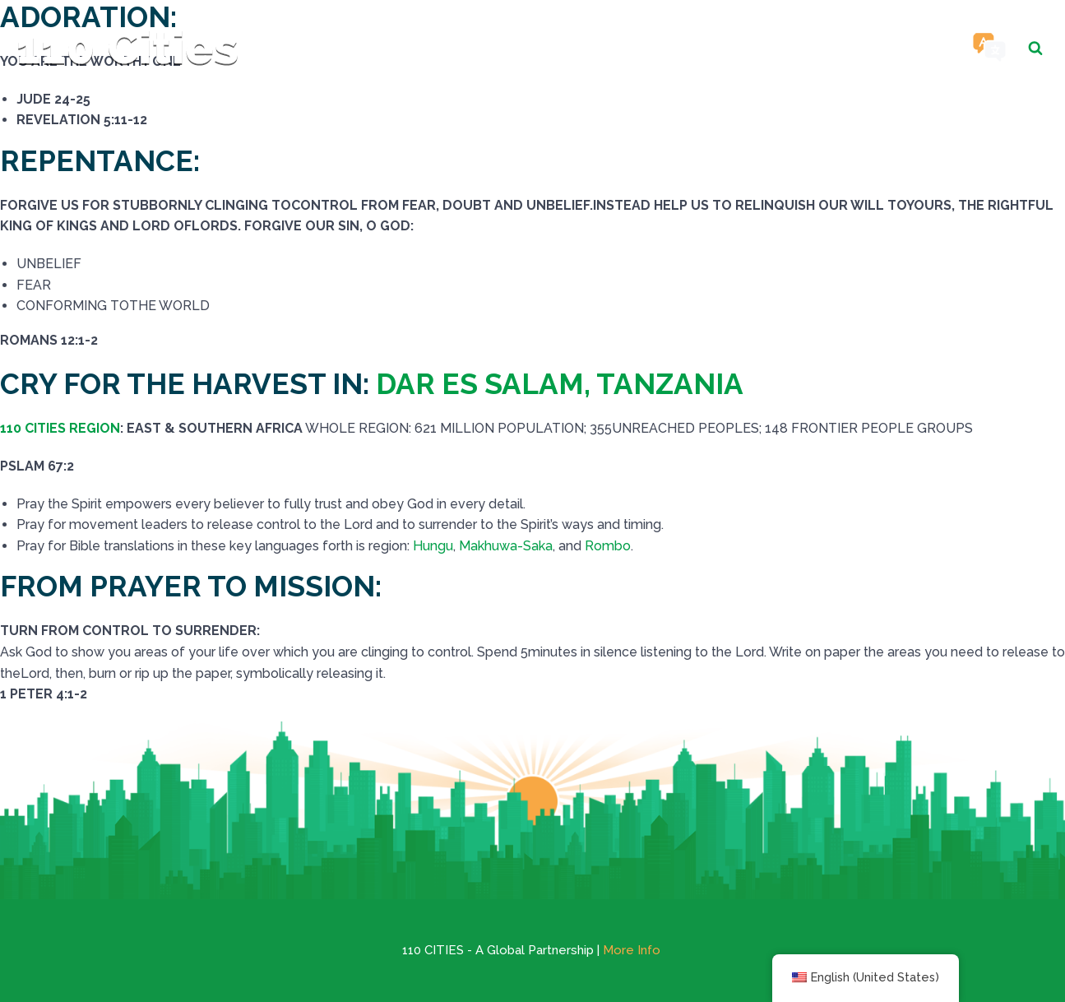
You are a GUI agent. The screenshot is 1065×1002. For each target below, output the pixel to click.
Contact (893, 47)
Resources (774, 47)
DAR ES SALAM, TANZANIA (559, 384)
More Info (631, 950)
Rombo (608, 546)
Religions (651, 47)
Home (483, 47)
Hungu (433, 546)
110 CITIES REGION (60, 428)
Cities (555, 47)
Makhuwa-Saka (506, 546)
